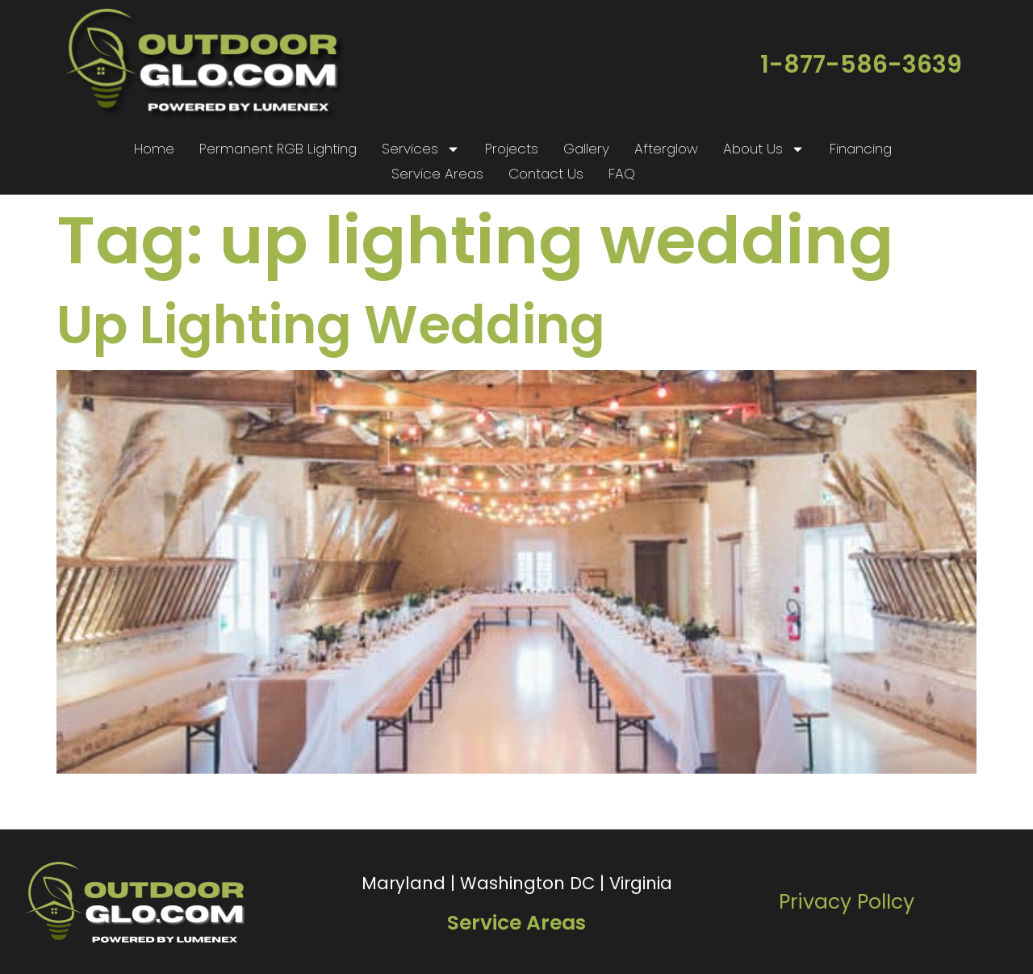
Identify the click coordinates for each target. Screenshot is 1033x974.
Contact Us (545, 173)
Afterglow (666, 148)
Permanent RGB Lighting (278, 148)
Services (421, 149)
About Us (764, 149)
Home (154, 148)
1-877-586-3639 (861, 65)
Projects (511, 148)
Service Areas (437, 173)
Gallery (586, 148)
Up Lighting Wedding (330, 325)
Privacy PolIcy (846, 902)
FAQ (622, 173)
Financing (861, 148)
